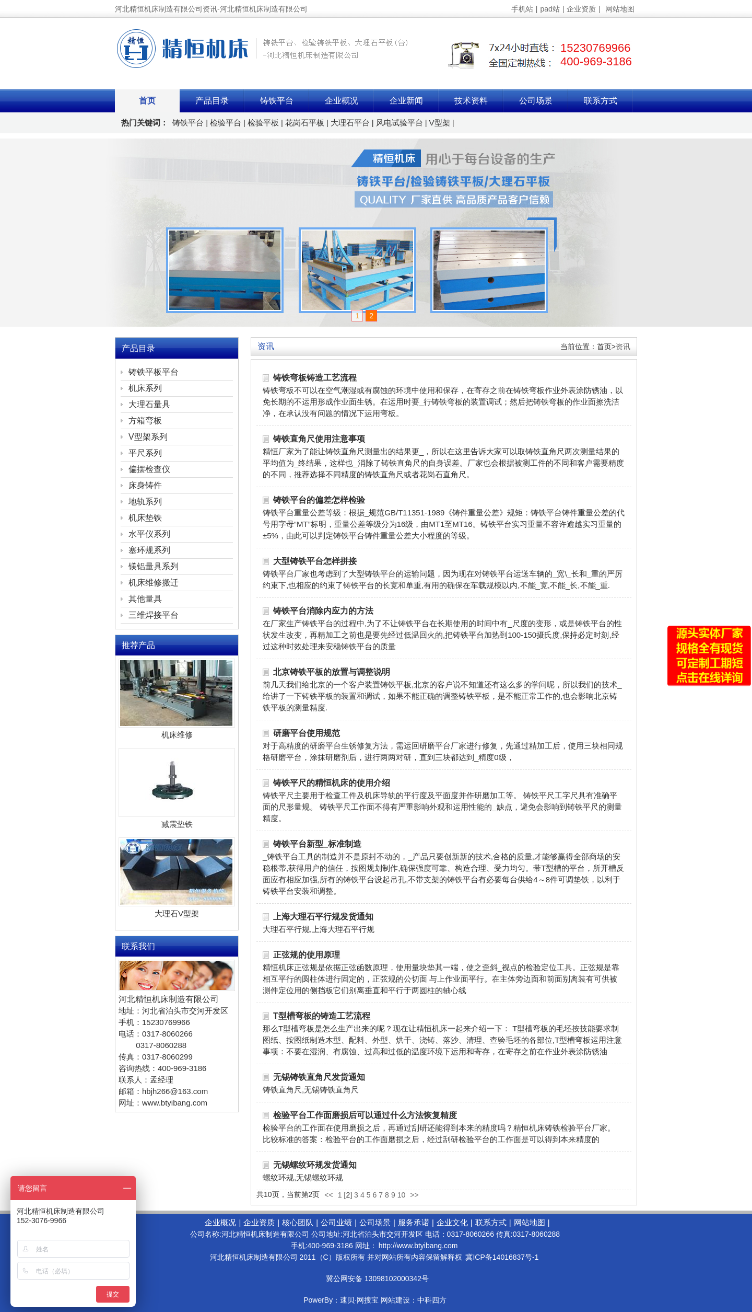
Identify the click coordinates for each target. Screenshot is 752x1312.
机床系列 (145, 388)
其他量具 (145, 598)
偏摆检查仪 (149, 469)
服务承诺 (413, 1222)
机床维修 (177, 734)
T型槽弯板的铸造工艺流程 (321, 1015)
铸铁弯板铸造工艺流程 (315, 377)
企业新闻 (406, 100)
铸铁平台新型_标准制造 (317, 843)
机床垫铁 (145, 517)
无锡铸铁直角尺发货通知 (319, 1077)
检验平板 (263, 122)
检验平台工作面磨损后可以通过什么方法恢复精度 (365, 1115)
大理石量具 (149, 404)
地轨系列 (145, 501)
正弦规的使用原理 (306, 954)
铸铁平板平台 (153, 371)
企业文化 (452, 1222)
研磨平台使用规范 (306, 733)
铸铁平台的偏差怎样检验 (319, 500)
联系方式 (600, 100)
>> (414, 1195)
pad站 (549, 9)
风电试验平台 (399, 122)
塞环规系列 (149, 550)
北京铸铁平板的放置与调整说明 (331, 671)
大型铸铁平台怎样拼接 (315, 561)
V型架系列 (148, 436)
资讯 (623, 346)
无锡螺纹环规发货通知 (315, 1164)
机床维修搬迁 (153, 582)
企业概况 (341, 100)
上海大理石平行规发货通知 (323, 916)
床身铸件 (145, 485)
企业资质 (581, 9)
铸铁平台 (276, 100)
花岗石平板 (304, 122)
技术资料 (471, 100)
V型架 (439, 122)
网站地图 (619, 9)
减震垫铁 (177, 824)
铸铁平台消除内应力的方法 (323, 610)
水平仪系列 (149, 534)
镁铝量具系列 (153, 566)
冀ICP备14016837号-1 (501, 1257)
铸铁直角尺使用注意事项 (319, 438)
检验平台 (225, 122)
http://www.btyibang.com (418, 1245)
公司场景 (536, 100)
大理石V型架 (177, 913)
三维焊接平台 (153, 615)
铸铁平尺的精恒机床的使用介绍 (331, 782)
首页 (147, 100)
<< (328, 1195)
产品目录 (212, 100)
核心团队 (297, 1222)
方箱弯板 (145, 420)
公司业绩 (336, 1222)
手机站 (522, 9)
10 (401, 1195)
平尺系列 (145, 452)
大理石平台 (350, 122)
